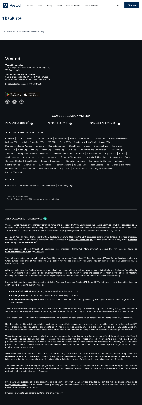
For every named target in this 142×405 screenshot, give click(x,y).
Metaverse (119, 161)
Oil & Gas (72, 149)
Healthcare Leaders (47, 168)
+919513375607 (35, 84)
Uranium (30, 138)
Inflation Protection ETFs (33, 142)
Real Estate (84, 138)
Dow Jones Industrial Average (18, 146)
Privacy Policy (48, 185)
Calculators (10, 185)
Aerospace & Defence (27, 153)
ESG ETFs (51, 142)
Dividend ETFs (11, 142)
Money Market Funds (118, 138)
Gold (49, 138)
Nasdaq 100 (79, 142)
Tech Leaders (97, 165)
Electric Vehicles (12, 165)
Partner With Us (91, 5)
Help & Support (73, 5)
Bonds (73, 138)
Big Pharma (126, 165)
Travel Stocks (29, 168)
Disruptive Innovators (75, 161)
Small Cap (22, 149)
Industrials (89, 157)
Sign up (132, 5)
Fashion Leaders (63, 165)
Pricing (49, 5)
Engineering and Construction (93, 149)
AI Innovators (116, 157)
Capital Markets (94, 153)
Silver (19, 138)
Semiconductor (12, 157)
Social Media (31, 161)
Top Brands (117, 146)
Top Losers (65, 168)
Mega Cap (59, 149)
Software (9, 153)
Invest (30, 5)
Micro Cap (10, 149)
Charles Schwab (101, 146)
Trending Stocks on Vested (102, 168)
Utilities (41, 157)
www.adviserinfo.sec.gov (81, 239)
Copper (40, 138)
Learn (39, 5)
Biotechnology (116, 149)
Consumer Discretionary (51, 161)
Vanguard (40, 146)
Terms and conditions (28, 185)
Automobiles (28, 157)
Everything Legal (65, 185)
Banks (122, 153)
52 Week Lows (80, 165)
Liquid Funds (61, 138)
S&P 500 (92, 142)
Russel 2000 (105, 142)
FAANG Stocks (80, 168)
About (59, 5)
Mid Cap (35, 149)
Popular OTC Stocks (14, 172)
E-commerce (29, 165)
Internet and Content (63, 153)
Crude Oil (9, 138)
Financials (101, 157)
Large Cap (47, 149)
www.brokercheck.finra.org (18, 251)
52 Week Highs (45, 165)
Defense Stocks (12, 168)
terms (42, 393)
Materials (52, 157)
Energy (128, 157)
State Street (74, 146)
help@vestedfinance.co (16, 84)
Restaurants (45, 153)
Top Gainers (110, 153)
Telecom (80, 153)
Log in (118, 5)
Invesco (86, 146)
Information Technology (70, 157)
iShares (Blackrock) (57, 146)
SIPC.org (39, 251)
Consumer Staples (13, 161)
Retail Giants (112, 165)
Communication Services (100, 161)
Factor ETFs (65, 142)
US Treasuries (99, 138)
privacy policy (56, 393)
